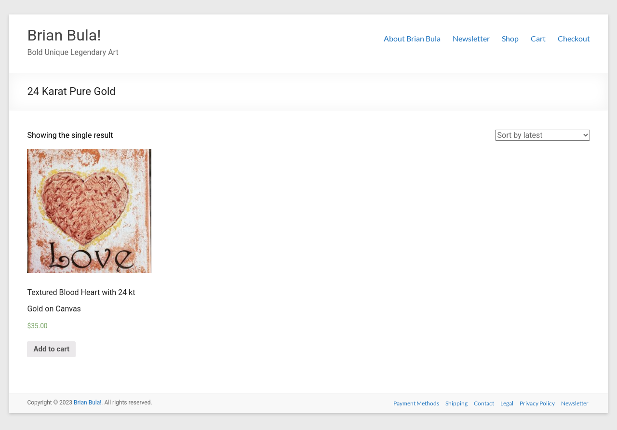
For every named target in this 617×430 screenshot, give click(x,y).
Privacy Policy (537, 404)
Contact (481, 404)
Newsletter (471, 38)
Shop (510, 38)
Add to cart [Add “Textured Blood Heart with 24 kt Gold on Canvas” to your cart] (54, 350)
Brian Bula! (68, 35)
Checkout (574, 38)
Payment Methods (410, 404)
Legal (505, 404)
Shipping (452, 404)
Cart (538, 38)
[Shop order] (542, 135)
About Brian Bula (412, 38)
